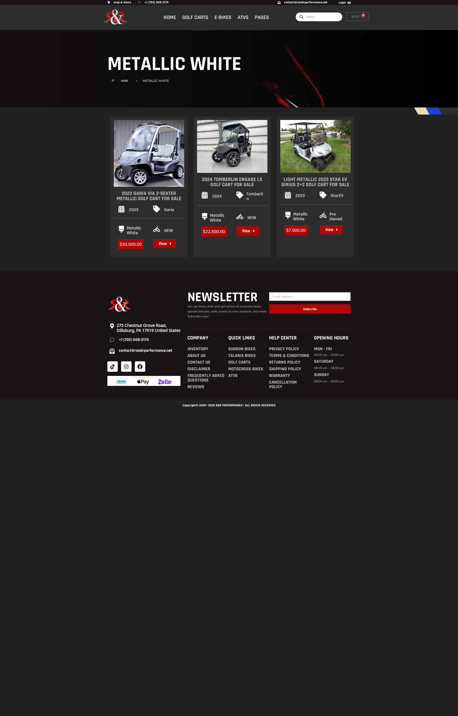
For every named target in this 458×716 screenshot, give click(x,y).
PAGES (262, 17)
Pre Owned (335, 216)
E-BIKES (223, 17)
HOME (170, 17)
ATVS (243, 17)
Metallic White (134, 230)
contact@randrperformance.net (145, 350)
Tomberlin (254, 196)
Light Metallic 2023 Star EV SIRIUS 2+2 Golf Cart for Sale (315, 182)
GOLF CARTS (195, 17)
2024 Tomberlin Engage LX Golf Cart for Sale (232, 182)
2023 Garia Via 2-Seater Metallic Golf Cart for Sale (149, 196)
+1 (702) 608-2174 (134, 339)
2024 (217, 196)
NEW (168, 231)
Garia (169, 210)
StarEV (337, 196)
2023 (133, 210)
